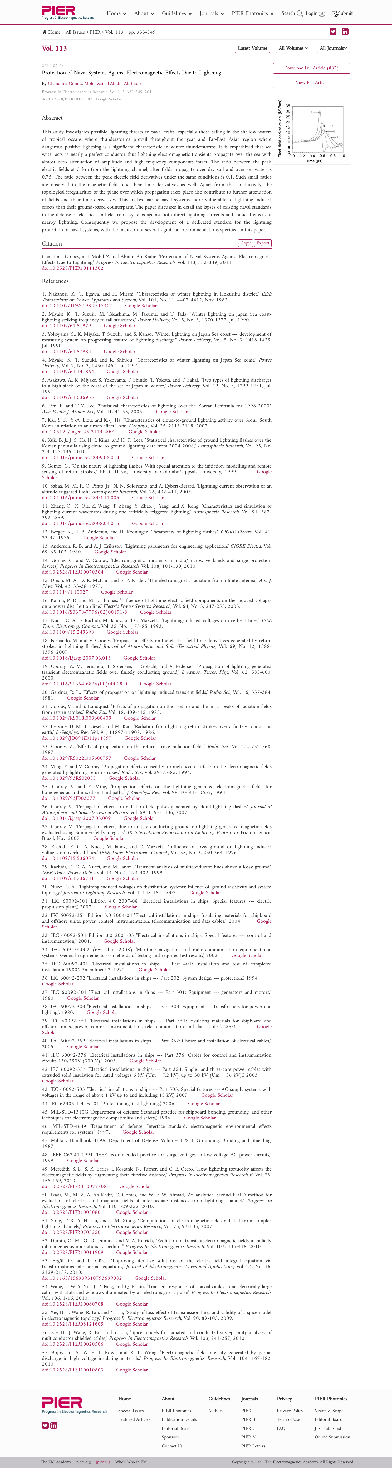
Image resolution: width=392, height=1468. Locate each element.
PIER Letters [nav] (253, 1446)
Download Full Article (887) (311, 68)
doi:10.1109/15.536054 (68, 858)
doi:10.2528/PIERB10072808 (74, 1186)
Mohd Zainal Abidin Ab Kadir (112, 84)
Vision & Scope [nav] (329, 1411)
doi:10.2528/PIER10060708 (73, 1304)
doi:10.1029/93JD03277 (68, 798)
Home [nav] (116, 13)
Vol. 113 (114, 32)
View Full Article (311, 83)
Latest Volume (252, 48)
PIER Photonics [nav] (253, 13)
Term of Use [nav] (288, 1420)
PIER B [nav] (248, 1420)
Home (54, 32)
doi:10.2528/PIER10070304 (73, 572)
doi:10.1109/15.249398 (68, 632)
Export (263, 243)
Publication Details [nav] (179, 1420)
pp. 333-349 (142, 32)
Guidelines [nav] (177, 13)
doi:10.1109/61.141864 (68, 372)
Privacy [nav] (284, 1399)
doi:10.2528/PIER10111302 (67, 99)
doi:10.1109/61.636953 (68, 397)
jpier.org (103, 1462)
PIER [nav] (246, 1411)
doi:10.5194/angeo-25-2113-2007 (79, 432)
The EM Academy (56, 1462)
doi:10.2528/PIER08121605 (73, 1324)
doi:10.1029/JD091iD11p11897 (77, 738)
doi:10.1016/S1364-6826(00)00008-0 (84, 684)
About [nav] (144, 13)
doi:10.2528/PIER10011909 (73, 1252)
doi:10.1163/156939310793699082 (82, 1278)
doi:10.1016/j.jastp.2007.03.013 (76, 658)
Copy (246, 243)
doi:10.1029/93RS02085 (69, 778)
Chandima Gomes (65, 84)
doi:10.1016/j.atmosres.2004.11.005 (80, 498)
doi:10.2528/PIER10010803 (73, 1370)
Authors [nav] (215, 1411)
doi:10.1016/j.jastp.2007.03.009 (76, 818)
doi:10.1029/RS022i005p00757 (76, 758)
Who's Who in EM (131, 1462)
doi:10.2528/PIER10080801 (73, 1212)
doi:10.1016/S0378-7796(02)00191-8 (84, 612)
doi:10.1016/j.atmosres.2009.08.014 (80, 458)
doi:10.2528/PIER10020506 (73, 1344)
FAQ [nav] (281, 1428)
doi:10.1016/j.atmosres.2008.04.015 (80, 523)
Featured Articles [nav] (134, 1420)
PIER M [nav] (249, 1437)
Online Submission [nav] (332, 1437)
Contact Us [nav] (172, 1446)
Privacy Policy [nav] (290, 1411)
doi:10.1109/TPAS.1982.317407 (77, 306)
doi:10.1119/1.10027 (65, 592)
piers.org (83, 1462)
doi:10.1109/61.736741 (68, 878)
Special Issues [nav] (131, 1411)
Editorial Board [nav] (176, 1428)
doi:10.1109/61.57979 (66, 326)
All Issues (75, 32)
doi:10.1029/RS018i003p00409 (76, 718)
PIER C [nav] (248, 1428)
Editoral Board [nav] (328, 1420)
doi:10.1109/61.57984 (66, 352)
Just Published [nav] (328, 1428)
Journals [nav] (212, 13)
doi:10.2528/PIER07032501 (73, 1232)
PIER (95, 32)
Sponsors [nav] (170, 1437)
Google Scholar (109, 99)
